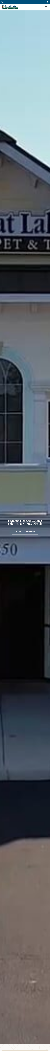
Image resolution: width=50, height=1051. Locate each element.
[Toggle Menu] (46, 7)
